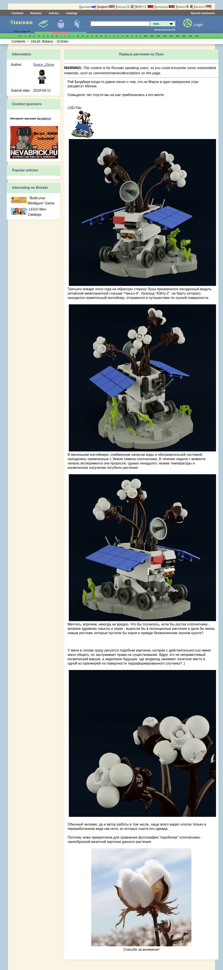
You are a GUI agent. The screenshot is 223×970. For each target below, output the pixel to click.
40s (145, 36)
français (124, 6)
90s (177, 36)
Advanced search (165, 29)
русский (88, 6)
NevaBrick (44, 118)
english (106, 6)
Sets (43, 24)
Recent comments (203, 13)
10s (190, 36)
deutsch (202, 6)
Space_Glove (43, 64)
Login (198, 25)
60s (158, 36)
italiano (184, 6)
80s (171, 36)
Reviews (36, 13)
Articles (54, 13)
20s (196, 36)
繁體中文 (144, 6)
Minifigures (60, 24)
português (165, 6)
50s (152, 36)
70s (164, 36)
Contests (18, 13)
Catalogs (72, 13)
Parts (77, 24)
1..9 (20, 36)
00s (184, 36)
